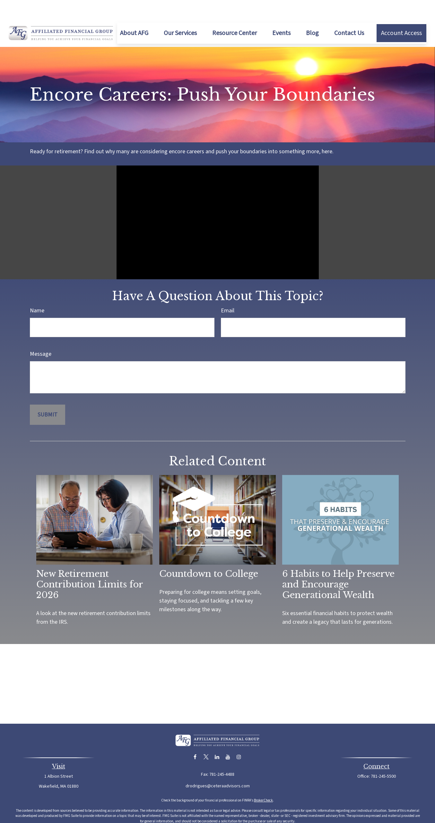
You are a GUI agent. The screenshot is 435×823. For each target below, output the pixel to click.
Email (227, 291)
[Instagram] (238, 737)
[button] (134, 13)
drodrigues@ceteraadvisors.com (218, 767)
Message (40, 335)
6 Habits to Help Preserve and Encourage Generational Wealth (338, 565)
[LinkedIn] (217, 737)
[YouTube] (227, 737)
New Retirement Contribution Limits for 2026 (89, 565)
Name (37, 291)
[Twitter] (206, 737)
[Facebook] (195, 737)
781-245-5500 (383, 757)
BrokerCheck (263, 781)
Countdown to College (208, 554)
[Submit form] (47, 395)
